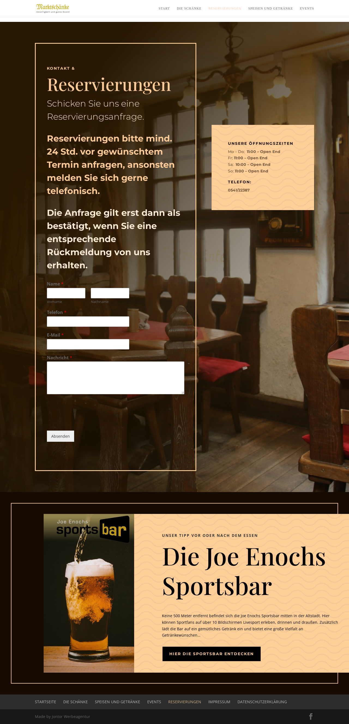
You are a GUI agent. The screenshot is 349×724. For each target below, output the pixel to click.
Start (164, 8)
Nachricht (59, 358)
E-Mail (55, 335)
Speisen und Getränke (270, 8)
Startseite (45, 701)
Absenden (60, 436)
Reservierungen (225, 8)
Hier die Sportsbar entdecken (211, 653)
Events (307, 8)
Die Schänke (189, 8)
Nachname (100, 301)
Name (55, 284)
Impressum (219, 701)
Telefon (57, 312)
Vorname (54, 301)
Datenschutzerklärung (262, 701)
